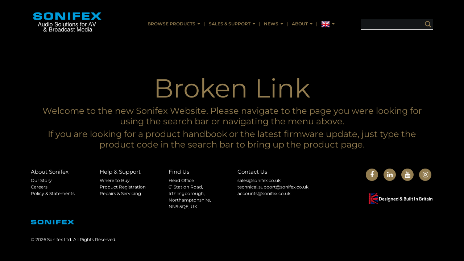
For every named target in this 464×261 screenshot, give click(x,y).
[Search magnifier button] (428, 24)
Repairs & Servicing (120, 193)
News (271, 23)
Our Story (41, 180)
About (300, 23)
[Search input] (402, 24)
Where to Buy (115, 180)
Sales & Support (229, 23)
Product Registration (123, 187)
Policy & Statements (53, 193)
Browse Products (171, 23)
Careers (39, 187)
